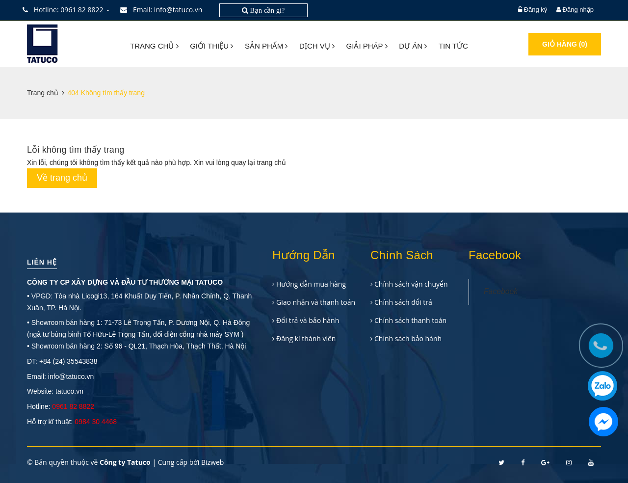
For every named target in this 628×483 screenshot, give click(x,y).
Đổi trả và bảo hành (307, 320)
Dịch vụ (317, 46)
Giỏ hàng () (564, 44)
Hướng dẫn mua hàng (311, 284)
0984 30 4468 (96, 422)
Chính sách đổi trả (403, 302)
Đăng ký (536, 9)
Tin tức (453, 46)
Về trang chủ (62, 178)
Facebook (501, 291)
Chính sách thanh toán (410, 320)
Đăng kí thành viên (306, 338)
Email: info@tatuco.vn (163, 9)
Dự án (413, 46)
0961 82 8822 (73, 406)
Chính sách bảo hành (408, 338)
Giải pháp (367, 46)
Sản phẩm (266, 46)
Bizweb (212, 462)
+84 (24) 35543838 (68, 361)
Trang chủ (154, 46)
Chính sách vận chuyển (410, 284)
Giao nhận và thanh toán (315, 302)
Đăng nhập (578, 9)
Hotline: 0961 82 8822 (65, 9)
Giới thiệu (211, 46)
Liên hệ (42, 262)
